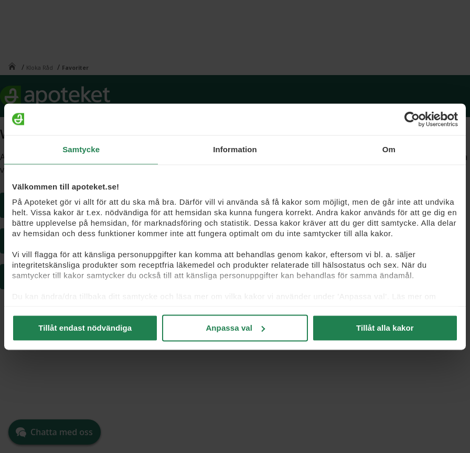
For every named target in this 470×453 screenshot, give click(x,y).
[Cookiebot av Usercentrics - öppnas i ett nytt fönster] (412, 119)
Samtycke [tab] (81, 149)
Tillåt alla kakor (385, 327)
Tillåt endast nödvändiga (85, 327)
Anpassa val (235, 327)
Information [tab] (235, 149)
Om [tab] (389, 149)
